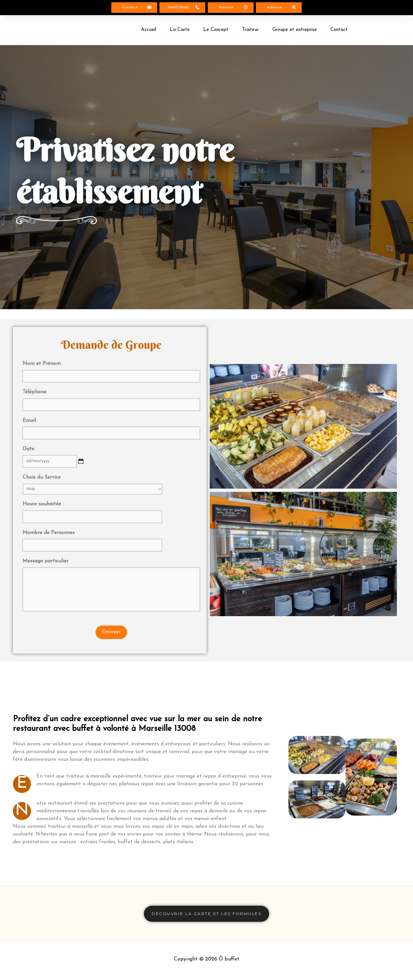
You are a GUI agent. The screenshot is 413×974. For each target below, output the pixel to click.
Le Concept (215, 31)
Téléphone (37, 391)
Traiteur (250, 31)
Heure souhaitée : (43, 495)
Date (31, 442)
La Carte (180, 31)
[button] (134, 8)
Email (31, 416)
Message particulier (45, 547)
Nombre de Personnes (49, 521)
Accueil (148, 31)
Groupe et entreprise (294, 31)
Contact (339, 31)
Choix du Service (44, 469)
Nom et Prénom (44, 365)
